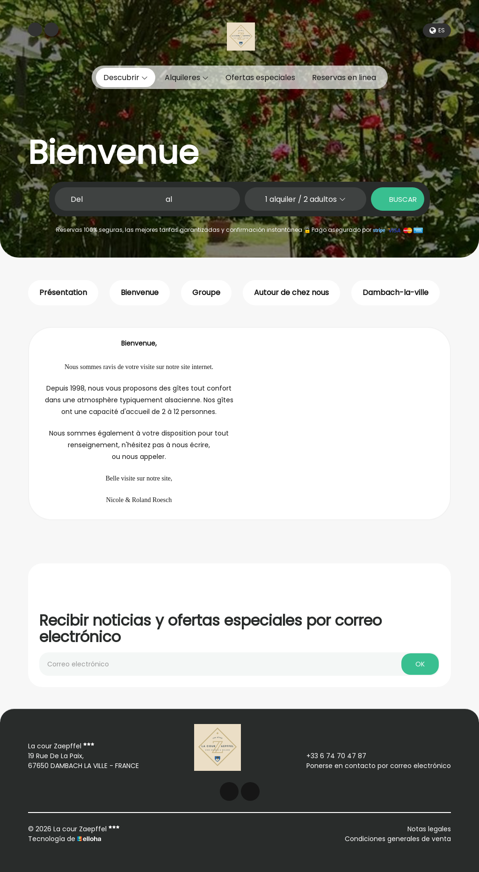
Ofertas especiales (260, 77)
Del (77, 199)
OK (420, 664)
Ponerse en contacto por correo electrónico (373, 765)
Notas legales (429, 829)
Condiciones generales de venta (398, 838)
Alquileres (187, 77)
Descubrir (125, 77)
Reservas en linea (344, 77)
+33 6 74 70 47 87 (331, 756)
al (169, 199)
